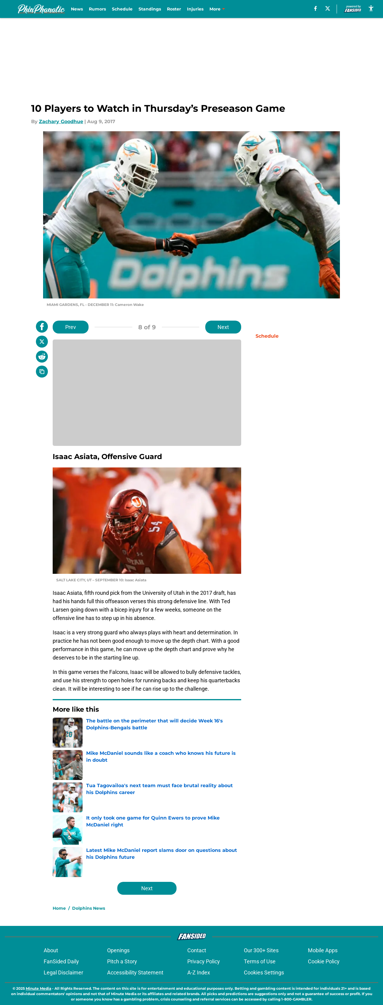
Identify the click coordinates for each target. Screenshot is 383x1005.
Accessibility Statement (135, 972)
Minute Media (38, 988)
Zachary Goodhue (61, 121)
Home (59, 908)
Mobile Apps (323, 950)
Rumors (97, 9)
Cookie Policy (324, 961)
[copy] (42, 372)
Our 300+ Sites (261, 950)
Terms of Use (260, 961)
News (77, 9)
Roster (174, 9)
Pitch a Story (122, 961)
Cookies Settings (264, 972)
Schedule (122, 9)
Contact (196, 950)
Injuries (195, 9)
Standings (150, 9)
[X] (327, 8)
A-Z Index (198, 972)
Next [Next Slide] (223, 327)
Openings (118, 950)
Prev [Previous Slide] (70, 327)
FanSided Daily (61, 961)
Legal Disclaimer (63, 972)
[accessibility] (371, 8)
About (51, 950)
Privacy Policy (203, 961)
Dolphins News (88, 908)
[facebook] (315, 8)
